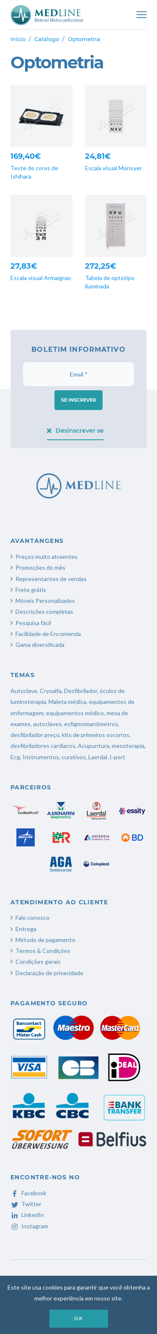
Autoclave (23, 690)
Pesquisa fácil (33, 622)
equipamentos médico (75, 712)
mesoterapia (128, 745)
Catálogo (46, 39)
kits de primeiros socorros (95, 734)
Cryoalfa (51, 690)
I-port (117, 756)
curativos (74, 756)
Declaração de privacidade (49, 972)
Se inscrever (78, 400)
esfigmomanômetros (91, 723)
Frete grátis (30, 589)
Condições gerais (38, 961)
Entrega (25, 928)
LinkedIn (27, 1214)
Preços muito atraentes (46, 556)
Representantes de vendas (51, 578)
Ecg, (16, 756)
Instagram (29, 1226)
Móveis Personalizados (45, 600)
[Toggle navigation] (141, 15)
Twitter (25, 1203)
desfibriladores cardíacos (42, 745)
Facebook (28, 1192)
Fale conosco (32, 917)
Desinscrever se (75, 430)
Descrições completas (44, 611)
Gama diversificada (39, 644)
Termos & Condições (42, 950)
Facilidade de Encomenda (48, 633)
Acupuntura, (94, 745)
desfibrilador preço (34, 734)
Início (18, 39)
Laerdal (97, 756)
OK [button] (78, 1318)
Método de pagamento (45, 939)
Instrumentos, (41, 756)
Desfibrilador (80, 690)
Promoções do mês (40, 567)
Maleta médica (67, 701)
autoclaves (47, 723)
